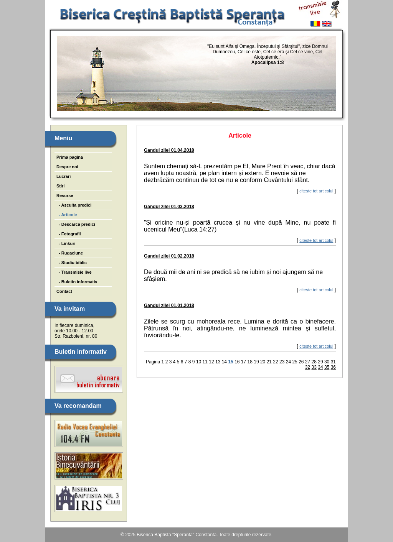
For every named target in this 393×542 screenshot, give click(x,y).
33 (314, 367)
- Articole (66, 214)
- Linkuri (66, 243)
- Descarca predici (75, 224)
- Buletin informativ (76, 281)
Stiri (60, 186)
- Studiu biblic (71, 262)
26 (301, 362)
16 (236, 362)
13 (217, 362)
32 (307, 367)
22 (275, 362)
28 (314, 362)
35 (326, 367)
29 (320, 362)
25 (294, 362)
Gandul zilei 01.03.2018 (169, 206)
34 (320, 367)
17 (243, 362)
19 (256, 362)
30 (326, 362)
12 (211, 362)
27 (307, 362)
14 (224, 362)
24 (288, 362)
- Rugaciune (69, 253)
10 (198, 362)
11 (205, 362)
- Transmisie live (74, 272)
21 (269, 362)
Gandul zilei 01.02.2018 (169, 256)
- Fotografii (68, 234)
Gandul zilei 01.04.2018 (169, 150)
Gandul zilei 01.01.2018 (169, 305)
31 (333, 362)
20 (262, 362)
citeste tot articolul (316, 191)
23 (281, 362)
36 (333, 367)
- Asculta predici (73, 205)
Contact (64, 291)
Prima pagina (69, 157)
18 (250, 362)
